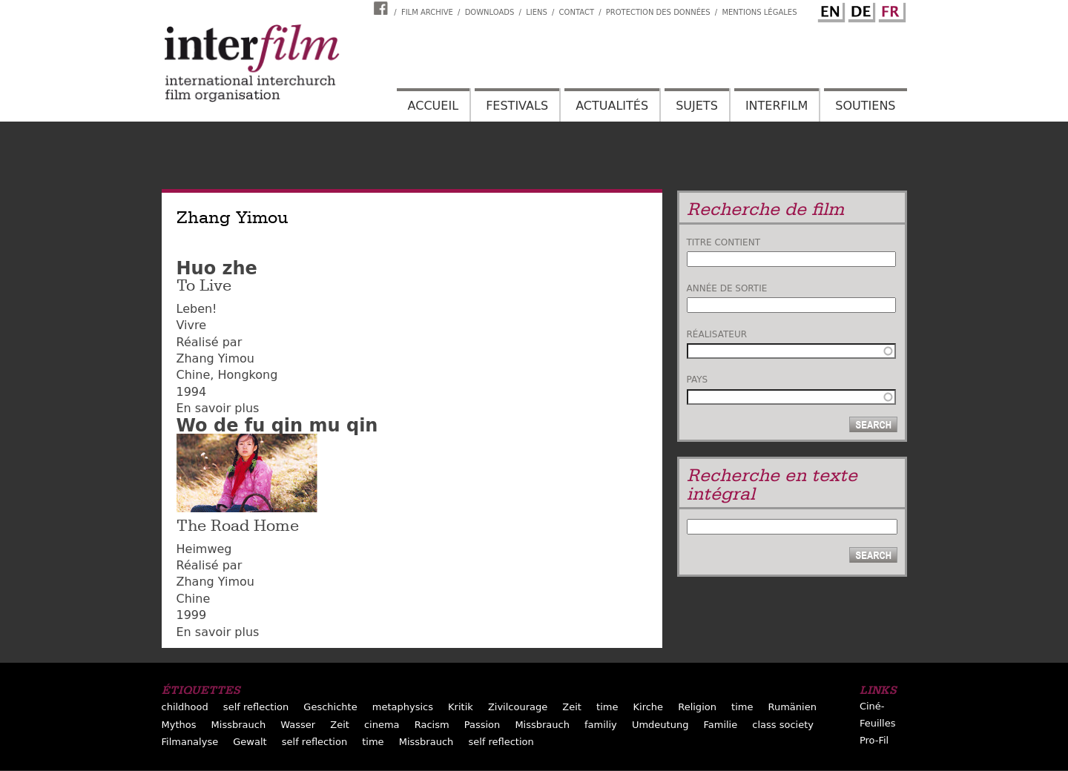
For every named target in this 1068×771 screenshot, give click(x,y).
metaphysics (402, 706)
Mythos (179, 724)
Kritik (460, 706)
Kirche (648, 706)
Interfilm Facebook (383, 8)
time (607, 706)
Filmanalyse (190, 741)
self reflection (256, 706)
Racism (432, 724)
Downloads (490, 12)
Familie (720, 724)
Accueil (433, 106)
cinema (382, 724)
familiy (600, 724)
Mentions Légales (759, 12)
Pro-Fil (874, 740)
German (859, 9)
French (890, 9)
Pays (697, 379)
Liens (536, 12)
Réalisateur (717, 334)
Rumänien (792, 706)
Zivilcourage (517, 706)
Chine (194, 375)
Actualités (612, 106)
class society (783, 724)
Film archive (427, 12)
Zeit (571, 706)
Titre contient (724, 242)
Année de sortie (727, 288)
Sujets (697, 106)
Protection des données (658, 12)
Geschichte (330, 706)
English (829, 9)
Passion (482, 724)
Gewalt (249, 741)
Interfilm (776, 106)
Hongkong (247, 375)
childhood (185, 706)
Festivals (517, 106)
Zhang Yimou (215, 358)
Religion (697, 706)
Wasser (297, 724)
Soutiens (865, 106)
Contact (576, 12)
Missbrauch (238, 724)
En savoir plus (218, 408)
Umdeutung (660, 724)
